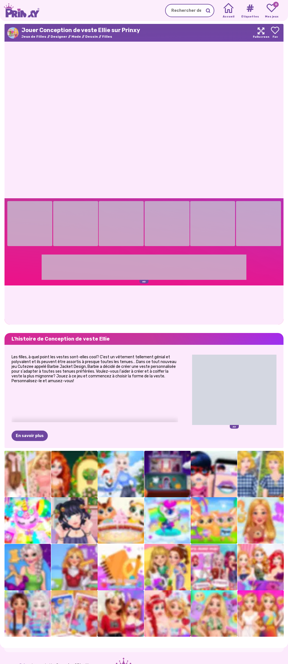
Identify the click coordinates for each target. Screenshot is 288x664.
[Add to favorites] (275, 33)
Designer (59, 37)
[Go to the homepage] (19, 10)
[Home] (228, 10)
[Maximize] (261, 33)
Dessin (91, 37)
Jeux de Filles (33, 37)
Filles (107, 37)
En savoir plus (30, 435)
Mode (76, 37)
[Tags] (249, 10)
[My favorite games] (271, 10)
